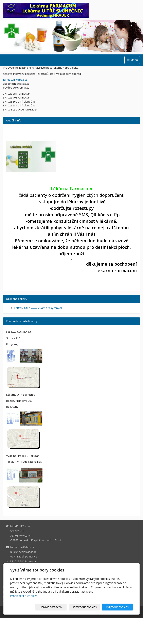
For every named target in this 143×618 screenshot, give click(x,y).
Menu (132, 60)
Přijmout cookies (117, 607)
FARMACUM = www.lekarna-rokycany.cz (38, 308)
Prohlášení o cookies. (24, 596)
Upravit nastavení (51, 607)
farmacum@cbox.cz (15, 79)
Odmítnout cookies (84, 607)
